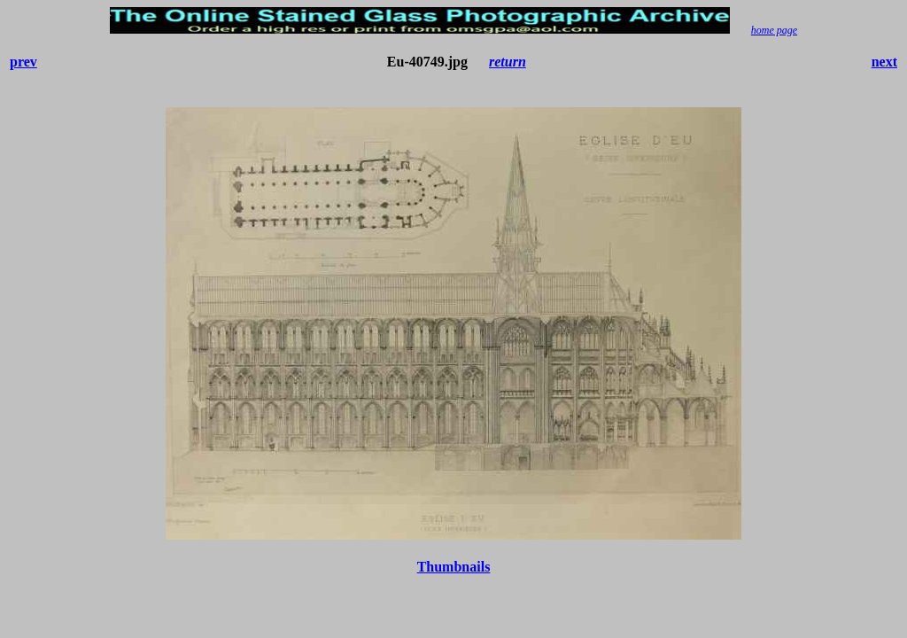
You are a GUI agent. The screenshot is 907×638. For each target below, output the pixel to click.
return (507, 61)
